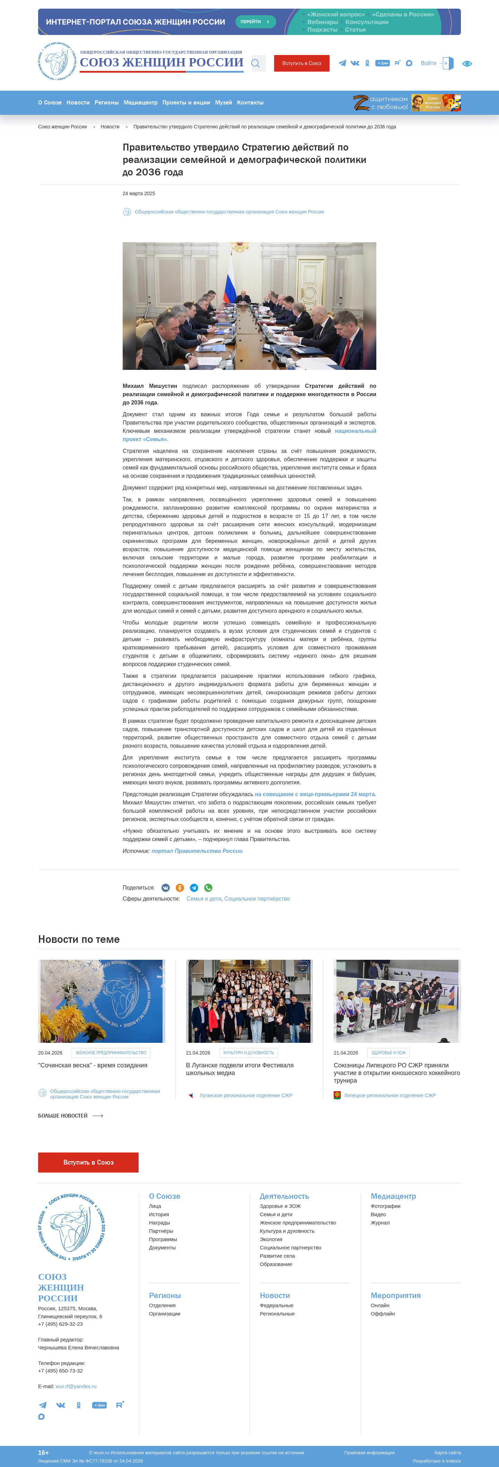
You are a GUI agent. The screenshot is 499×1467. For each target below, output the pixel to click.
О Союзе (50, 103)
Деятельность (284, 1196)
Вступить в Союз (301, 63)
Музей (223, 103)
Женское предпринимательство (111, 1053)
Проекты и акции (186, 103)
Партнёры (161, 1231)
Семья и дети (203, 899)
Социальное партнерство (290, 1247)
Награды (159, 1222)
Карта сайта (448, 1452)
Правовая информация (369, 1452)
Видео (378, 1214)
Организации (165, 1313)
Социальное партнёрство (257, 899)
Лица (155, 1206)
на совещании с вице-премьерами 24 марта (315, 794)
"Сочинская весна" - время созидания (92, 1065)
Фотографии (386, 1206)
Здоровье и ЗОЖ (388, 1053)
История (159, 1214)
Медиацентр (141, 103)
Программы (163, 1239)
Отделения (162, 1305)
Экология (271, 1239)
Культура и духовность (249, 1053)
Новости (78, 103)
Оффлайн (383, 1313)
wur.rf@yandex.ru (76, 1386)
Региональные (277, 1313)
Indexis (453, 1461)
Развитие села (277, 1256)
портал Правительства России (197, 851)
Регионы (107, 103)
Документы (162, 1247)
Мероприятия (396, 1296)
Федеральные (277, 1305)
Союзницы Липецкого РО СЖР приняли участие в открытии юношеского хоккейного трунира (397, 1073)
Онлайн (380, 1305)
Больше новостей (70, 1116)
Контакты (250, 103)
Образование (276, 1264)
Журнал (380, 1222)
